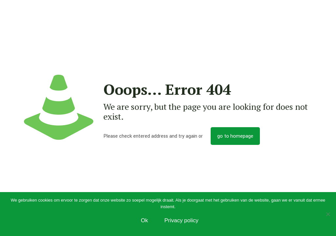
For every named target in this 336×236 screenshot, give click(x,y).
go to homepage (235, 136)
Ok (144, 220)
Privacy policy (181, 220)
